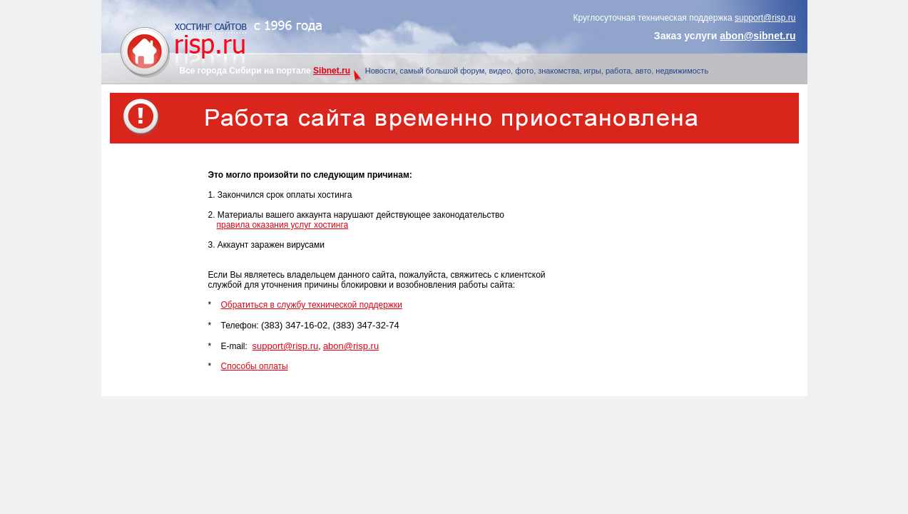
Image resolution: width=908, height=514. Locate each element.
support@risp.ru (765, 18)
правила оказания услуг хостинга (283, 225)
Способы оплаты (254, 366)
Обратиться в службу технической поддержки (311, 305)
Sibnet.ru (331, 71)
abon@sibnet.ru (757, 35)
